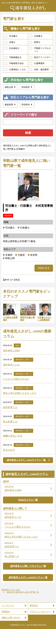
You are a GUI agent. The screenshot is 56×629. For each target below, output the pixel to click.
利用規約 (5, 611)
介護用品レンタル (15, 69)
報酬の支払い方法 (12, 436)
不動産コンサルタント (40, 49)
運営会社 (34, 605)
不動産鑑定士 (13, 57)
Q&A (17, 345)
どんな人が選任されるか (16, 379)
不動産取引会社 (14, 63)
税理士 (35, 42)
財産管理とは (10, 407)
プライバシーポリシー (40, 611)
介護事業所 (37, 63)
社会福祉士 (12, 48)
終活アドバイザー (40, 57)
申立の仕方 (9, 450)
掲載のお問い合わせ (10, 617)
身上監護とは (10, 421)
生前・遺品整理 (39, 69)
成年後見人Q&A (11, 350)
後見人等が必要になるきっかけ (19, 393)
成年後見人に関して (23, 360)
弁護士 (10, 42)
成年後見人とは (11, 364)
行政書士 (36, 36)
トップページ (7, 605)
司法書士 (11, 36)
